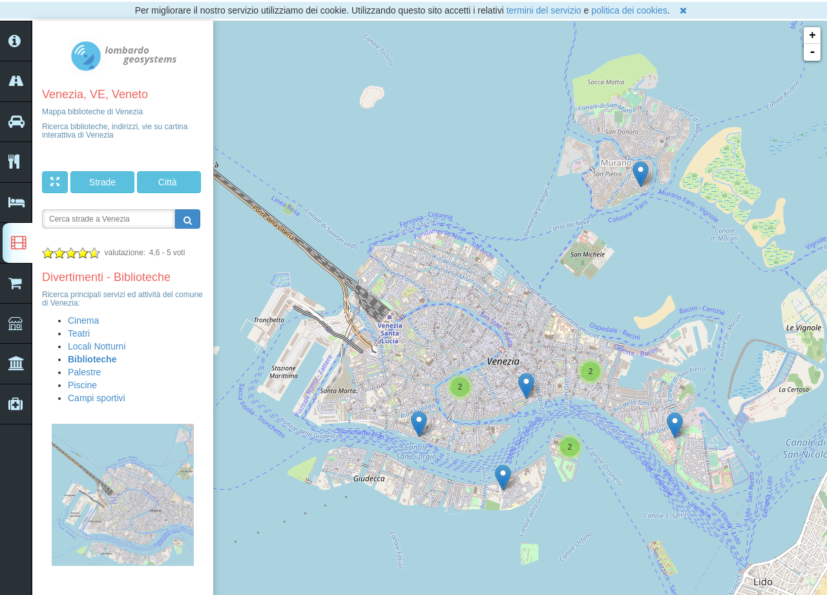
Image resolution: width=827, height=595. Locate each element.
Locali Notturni (97, 346)
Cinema (83, 320)
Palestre (84, 372)
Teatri (79, 333)
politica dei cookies (629, 10)
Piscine (82, 385)
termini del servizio (544, 10)
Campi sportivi (96, 398)
